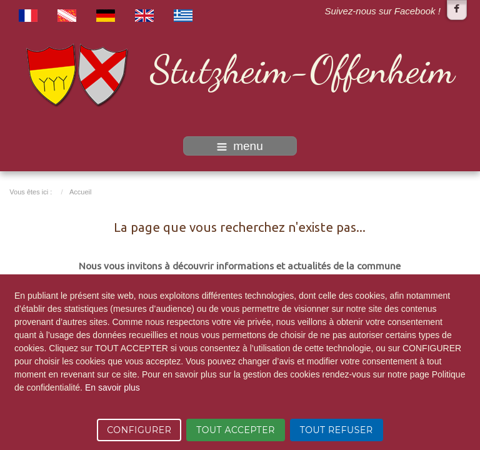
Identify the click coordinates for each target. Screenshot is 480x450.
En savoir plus (112, 387)
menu (240, 145)
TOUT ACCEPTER (235, 430)
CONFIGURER (139, 430)
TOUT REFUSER (336, 430)
